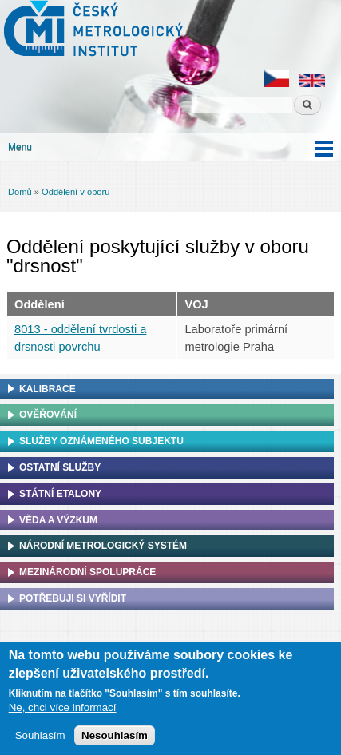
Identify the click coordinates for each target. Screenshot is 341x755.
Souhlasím (40, 739)
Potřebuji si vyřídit (72, 598)
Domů (20, 192)
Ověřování (48, 414)
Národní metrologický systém (103, 545)
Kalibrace (47, 389)
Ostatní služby (60, 467)
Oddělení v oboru (75, 192)
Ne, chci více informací (63, 711)
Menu (20, 147)
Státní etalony (60, 493)
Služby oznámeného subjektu (101, 441)
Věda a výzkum (58, 520)
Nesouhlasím (114, 739)
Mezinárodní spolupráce (87, 572)
